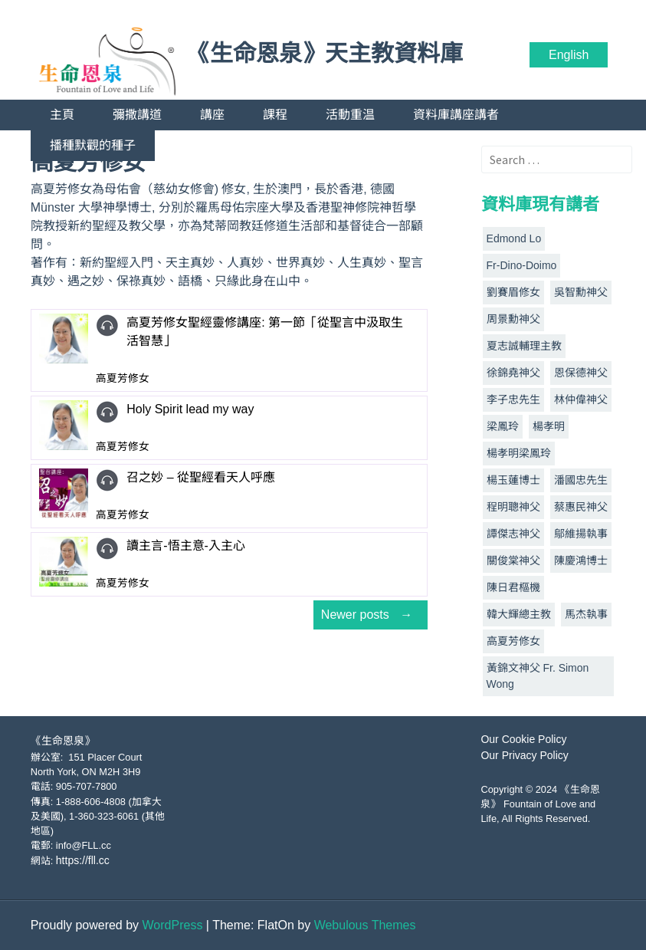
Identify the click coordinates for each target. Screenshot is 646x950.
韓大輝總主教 (519, 614)
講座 (212, 114)
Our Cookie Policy (523, 739)
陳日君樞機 (513, 587)
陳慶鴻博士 (581, 560)
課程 (275, 114)
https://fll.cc (83, 860)
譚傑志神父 (513, 534)
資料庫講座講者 (456, 114)
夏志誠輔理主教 (524, 346)
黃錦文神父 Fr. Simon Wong (538, 676)
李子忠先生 (513, 399)
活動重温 (350, 114)
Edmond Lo (514, 238)
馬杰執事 (586, 614)
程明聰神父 (513, 507)
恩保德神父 (581, 373)
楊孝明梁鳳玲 (519, 453)
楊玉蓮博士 (513, 480)
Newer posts (370, 614)
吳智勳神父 (581, 292)
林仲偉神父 (581, 399)
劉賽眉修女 (513, 292)
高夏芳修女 (513, 641)
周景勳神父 (513, 319)
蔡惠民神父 (581, 507)
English (569, 54)
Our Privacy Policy (524, 755)
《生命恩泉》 (63, 741)
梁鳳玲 (503, 426)
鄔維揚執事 (581, 534)
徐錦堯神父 (513, 373)
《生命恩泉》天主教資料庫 (325, 53)
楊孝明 (549, 426)
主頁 (62, 114)
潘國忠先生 (581, 480)
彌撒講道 (137, 114)
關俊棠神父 (513, 560)
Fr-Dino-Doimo (522, 265)
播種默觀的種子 (93, 145)
